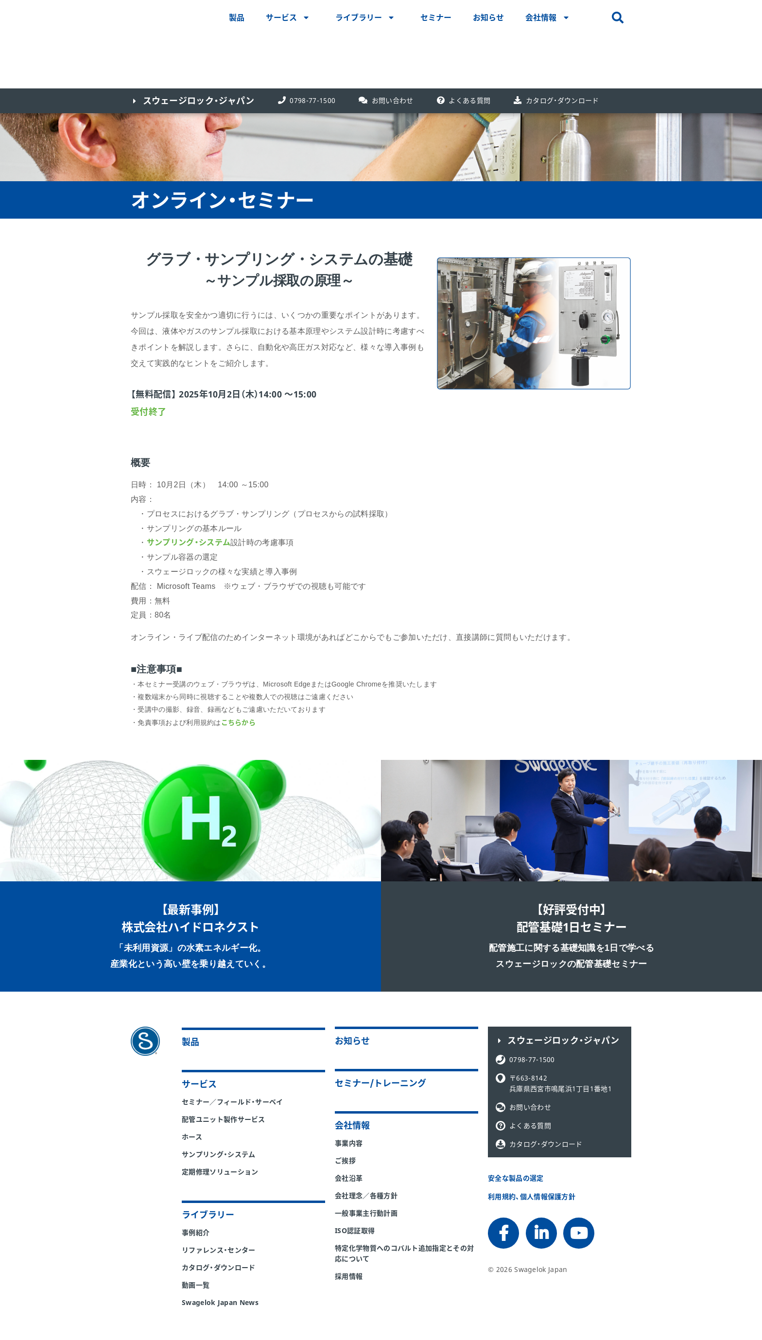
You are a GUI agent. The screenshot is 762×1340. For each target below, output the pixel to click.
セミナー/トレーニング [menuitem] (380, 1083)
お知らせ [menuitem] (352, 1041)
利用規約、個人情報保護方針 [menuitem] (531, 1196)
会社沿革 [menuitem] (349, 1178)
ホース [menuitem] (192, 1136)
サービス (281, 17)
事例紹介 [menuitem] (195, 1232)
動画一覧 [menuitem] (195, 1284)
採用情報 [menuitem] (349, 1276)
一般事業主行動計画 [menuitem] (366, 1213)
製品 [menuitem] (190, 1042)
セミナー (435, 17)
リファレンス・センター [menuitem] (219, 1249)
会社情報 (540, 17)
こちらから (238, 722)
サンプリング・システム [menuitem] (219, 1154)
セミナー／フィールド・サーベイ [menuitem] (232, 1101)
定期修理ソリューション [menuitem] (220, 1171)
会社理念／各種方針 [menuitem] (366, 1195)
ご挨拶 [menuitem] (345, 1160)
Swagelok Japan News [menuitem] (220, 1302)
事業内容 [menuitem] (349, 1143)
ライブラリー (358, 17)
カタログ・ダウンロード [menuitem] (219, 1267)
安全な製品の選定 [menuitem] (516, 1178)
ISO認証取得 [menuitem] (355, 1230)
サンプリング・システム (189, 542)
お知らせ (488, 17)
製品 (236, 17)
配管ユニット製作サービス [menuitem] (223, 1119)
